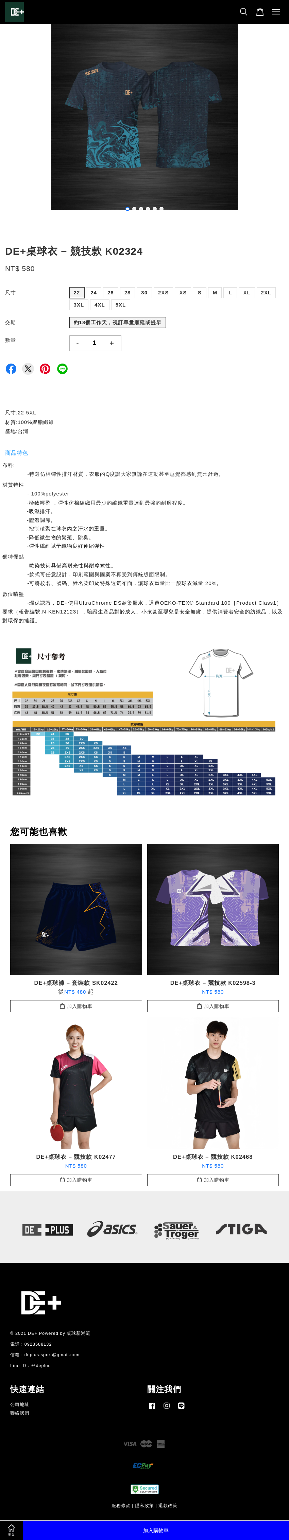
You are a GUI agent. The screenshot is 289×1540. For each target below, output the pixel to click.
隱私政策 (144, 1505)
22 (77, 292)
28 (127, 292)
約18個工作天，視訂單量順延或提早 (118, 322)
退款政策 (167, 1505)
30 (144, 292)
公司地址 (19, 1404)
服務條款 (121, 1505)
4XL (100, 305)
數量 (10, 340)
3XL (79, 305)
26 (110, 292)
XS (183, 292)
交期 (10, 322)
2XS (163, 292)
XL (246, 292)
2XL (266, 292)
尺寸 (10, 292)
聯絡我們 (19, 1413)
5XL (121, 305)
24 (93, 292)
